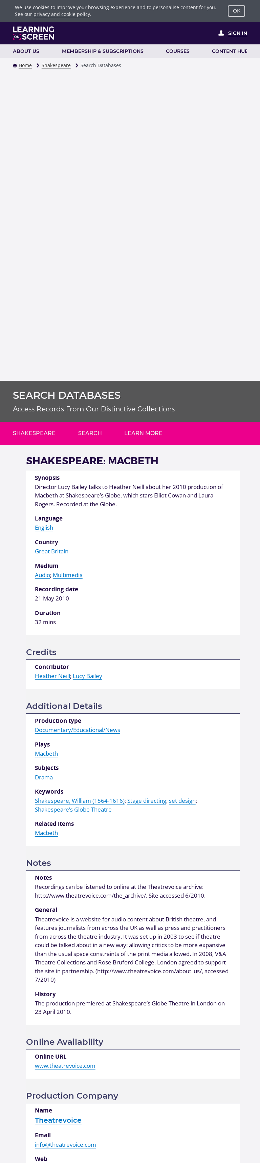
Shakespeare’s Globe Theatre (73, 809)
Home (25, 65)
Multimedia (68, 575)
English (44, 527)
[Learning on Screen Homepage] (34, 33)
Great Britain (51, 551)
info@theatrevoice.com (65, 1144)
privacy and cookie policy (62, 14)
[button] (15, 65)
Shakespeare (56, 65)
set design (182, 800)
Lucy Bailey (87, 676)
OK (236, 11)
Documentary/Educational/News (77, 730)
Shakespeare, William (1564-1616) (80, 800)
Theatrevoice (58, 1120)
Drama (44, 777)
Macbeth (46, 753)
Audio (42, 575)
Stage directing (146, 800)
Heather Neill (52, 676)
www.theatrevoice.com (65, 1065)
